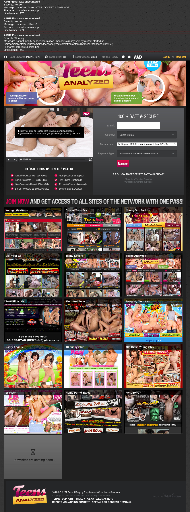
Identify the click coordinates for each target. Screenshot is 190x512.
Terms (56, 498)
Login (166, 56)
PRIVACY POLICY (85, 498)
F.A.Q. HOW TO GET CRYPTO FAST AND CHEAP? (139, 174)
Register (181, 56)
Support (67, 498)
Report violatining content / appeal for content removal (91, 502)
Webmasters (104, 498)
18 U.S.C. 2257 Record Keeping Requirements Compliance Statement (86, 492)
